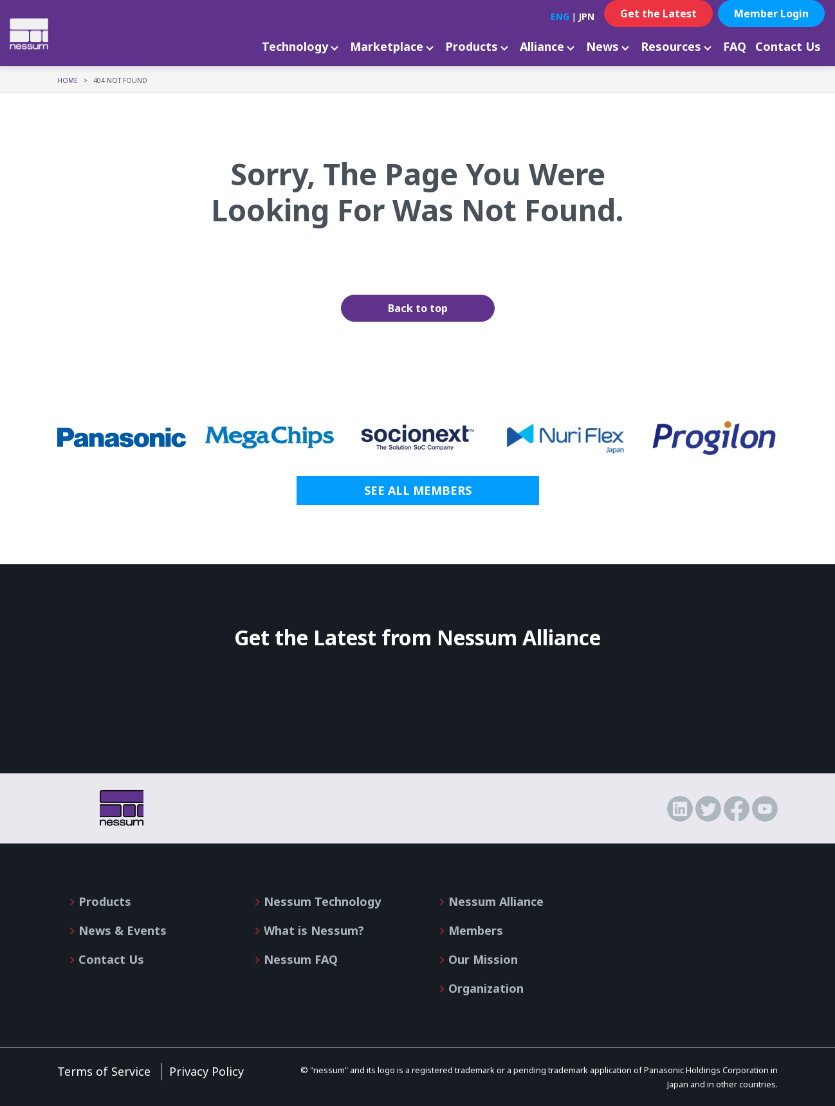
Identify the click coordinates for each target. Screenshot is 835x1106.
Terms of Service (104, 1071)
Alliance (542, 46)
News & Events (122, 930)
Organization (486, 988)
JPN (586, 16)
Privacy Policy (206, 1071)
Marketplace (386, 46)
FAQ (734, 46)
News (602, 46)
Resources (671, 46)
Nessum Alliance (496, 901)
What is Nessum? (314, 930)
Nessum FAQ (301, 959)
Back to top (418, 308)
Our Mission (483, 959)
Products (471, 46)
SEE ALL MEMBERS (418, 490)
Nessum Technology (322, 901)
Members (475, 930)
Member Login (771, 13)
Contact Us (788, 46)
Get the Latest (658, 13)
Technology (295, 46)
